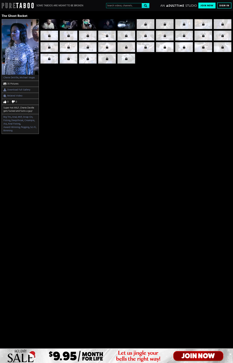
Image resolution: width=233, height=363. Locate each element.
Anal (14, 117)
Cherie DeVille (11, 77)
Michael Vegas (27, 77)
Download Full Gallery (16, 89)
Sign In (224, 5)
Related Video (12, 95)
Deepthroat (17, 120)
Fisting (6, 120)
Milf (20, 117)
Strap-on (28, 117)
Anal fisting (14, 124)
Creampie (29, 120)
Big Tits (7, 117)
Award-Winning (11, 127)
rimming (7, 130)
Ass (5, 124)
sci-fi (33, 127)
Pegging (25, 127)
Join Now (206, 5)
